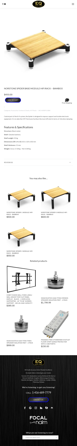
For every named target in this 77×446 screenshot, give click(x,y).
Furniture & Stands (24, 110)
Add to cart (13, 100)
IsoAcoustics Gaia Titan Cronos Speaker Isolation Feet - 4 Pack (54, 299)
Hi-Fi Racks (33, 110)
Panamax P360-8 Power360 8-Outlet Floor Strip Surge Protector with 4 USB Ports (55, 342)
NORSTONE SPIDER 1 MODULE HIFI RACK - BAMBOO (20, 213)
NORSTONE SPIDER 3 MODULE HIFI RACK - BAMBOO (54, 213)
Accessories (14, 110)
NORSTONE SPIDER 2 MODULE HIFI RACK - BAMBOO (20, 252)
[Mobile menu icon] (73, 4)
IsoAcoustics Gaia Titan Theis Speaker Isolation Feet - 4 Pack (20, 342)
